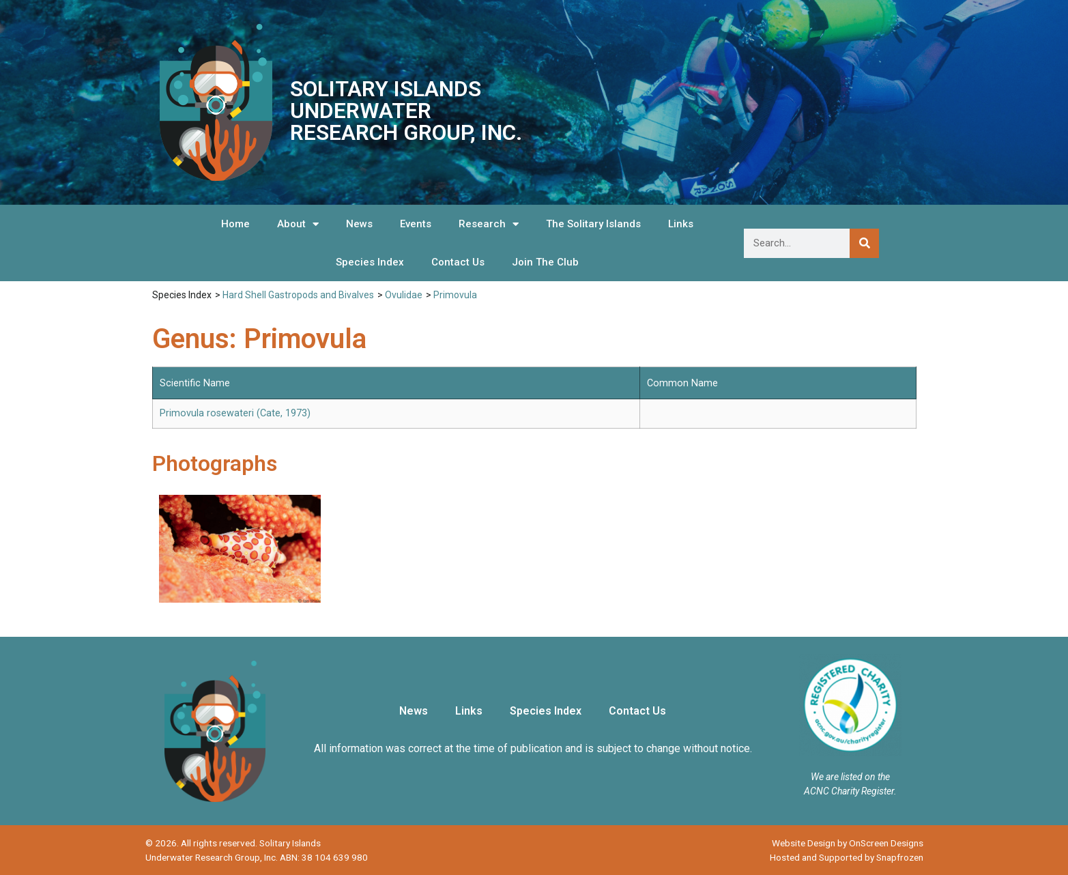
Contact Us (458, 262)
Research (489, 224)
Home (235, 224)
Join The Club (545, 262)
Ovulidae (403, 294)
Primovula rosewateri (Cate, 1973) (235, 413)
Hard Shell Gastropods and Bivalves (298, 294)
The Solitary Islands (593, 224)
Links (680, 224)
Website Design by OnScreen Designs (847, 842)
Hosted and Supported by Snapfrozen (846, 857)
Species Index (370, 262)
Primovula (455, 294)
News (359, 224)
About (298, 224)
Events (415, 224)
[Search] (864, 243)
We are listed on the (850, 776)
